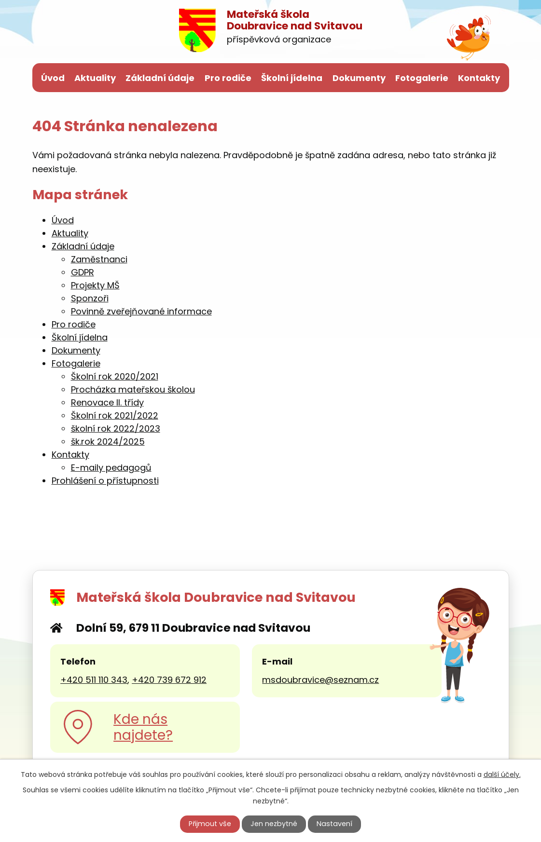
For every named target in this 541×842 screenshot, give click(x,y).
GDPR (82, 272)
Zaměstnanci (99, 259)
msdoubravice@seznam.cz (320, 680)
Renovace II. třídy (107, 402)
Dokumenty (359, 78)
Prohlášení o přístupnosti (105, 481)
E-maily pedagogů (111, 468)
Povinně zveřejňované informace (141, 311)
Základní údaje (159, 78)
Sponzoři (90, 298)
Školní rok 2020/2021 (114, 376)
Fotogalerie (421, 78)
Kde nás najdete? (143, 727)
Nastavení (334, 823)
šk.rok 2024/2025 (108, 441)
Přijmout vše (210, 823)
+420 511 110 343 (93, 680)
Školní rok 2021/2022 (114, 415)
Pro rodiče (228, 78)
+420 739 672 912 (169, 680)
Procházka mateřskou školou (133, 389)
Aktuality (95, 78)
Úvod (53, 78)
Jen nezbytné (273, 823)
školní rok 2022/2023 (115, 428)
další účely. (502, 774)
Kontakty (479, 78)
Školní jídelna (291, 78)
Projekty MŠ (95, 285)
